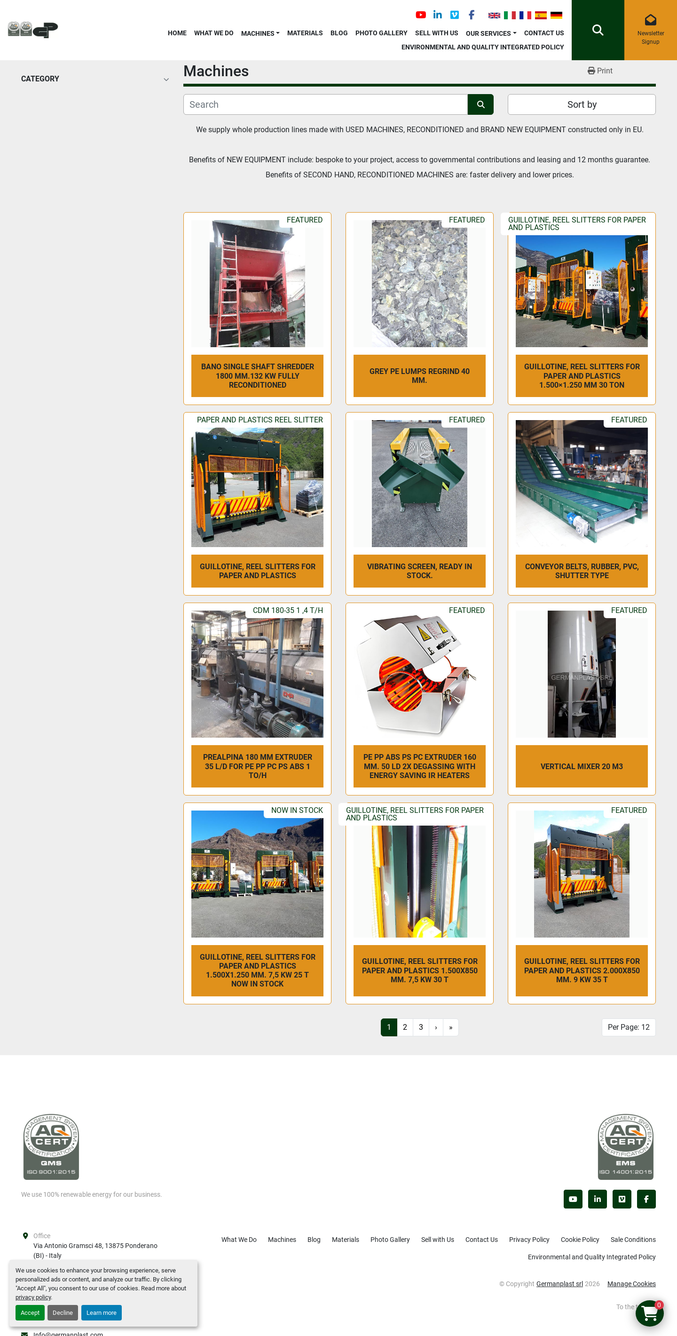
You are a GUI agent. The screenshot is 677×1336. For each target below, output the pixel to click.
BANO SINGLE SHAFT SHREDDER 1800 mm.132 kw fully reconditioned (257, 375)
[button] (260, 32)
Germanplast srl (559, 1284)
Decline (63, 1312)
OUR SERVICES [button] (488, 33)
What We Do (214, 33)
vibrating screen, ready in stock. (419, 571)
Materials (305, 33)
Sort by (582, 104)
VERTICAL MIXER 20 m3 (582, 766)
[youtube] (420, 15)
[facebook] (471, 15)
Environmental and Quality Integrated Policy (482, 47)
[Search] (325, 104)
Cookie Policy (580, 1239)
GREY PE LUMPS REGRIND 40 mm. (420, 376)
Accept (30, 1312)
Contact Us (544, 33)
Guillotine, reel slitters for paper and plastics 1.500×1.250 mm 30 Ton (582, 375)
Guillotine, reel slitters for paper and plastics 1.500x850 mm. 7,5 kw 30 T (420, 970)
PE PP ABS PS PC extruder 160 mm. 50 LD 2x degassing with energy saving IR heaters (419, 766)
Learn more (102, 1312)
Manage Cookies (631, 1284)
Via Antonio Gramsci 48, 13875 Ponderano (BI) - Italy (96, 1250)
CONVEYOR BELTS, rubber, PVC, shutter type (582, 571)
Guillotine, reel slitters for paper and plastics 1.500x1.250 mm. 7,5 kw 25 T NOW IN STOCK (257, 971)
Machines (258, 33)
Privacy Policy (529, 1239)
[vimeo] (454, 15)
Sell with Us (436, 33)
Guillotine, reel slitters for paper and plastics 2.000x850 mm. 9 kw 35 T (582, 970)
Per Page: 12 (629, 1027)
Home (177, 33)
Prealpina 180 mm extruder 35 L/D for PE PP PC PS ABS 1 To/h (257, 766)
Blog (339, 33)
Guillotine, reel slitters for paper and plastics (257, 571)
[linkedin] (437, 15)
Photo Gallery (381, 33)
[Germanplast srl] (51, 1146)
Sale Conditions (633, 1239)
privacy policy (33, 1297)
